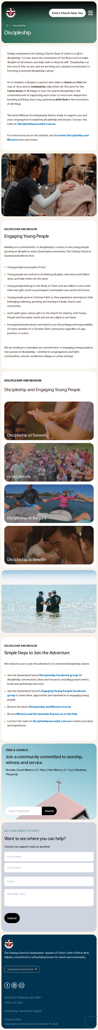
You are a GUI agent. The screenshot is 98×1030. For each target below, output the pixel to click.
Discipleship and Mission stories (50, 707)
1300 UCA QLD (13, 1002)
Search (49, 811)
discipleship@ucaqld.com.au (36, 124)
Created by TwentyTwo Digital (23, 1011)
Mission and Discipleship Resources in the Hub (47, 714)
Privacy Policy (12, 1019)
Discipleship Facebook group (58, 675)
